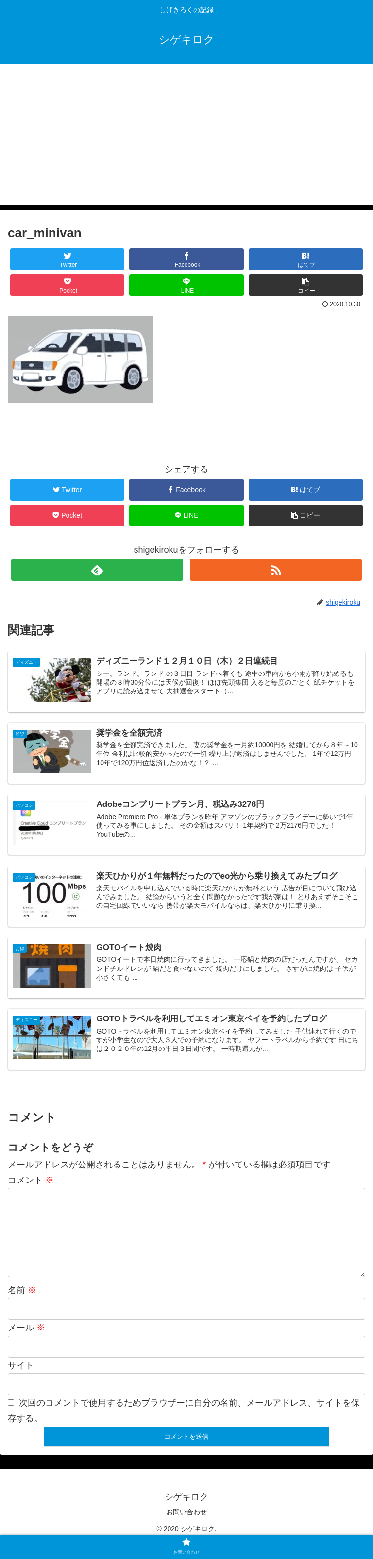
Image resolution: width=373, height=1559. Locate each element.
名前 (22, 1306)
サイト (21, 1381)
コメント (31, 1180)
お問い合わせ (186, 1528)
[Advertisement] (186, 137)
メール (26, 1343)
